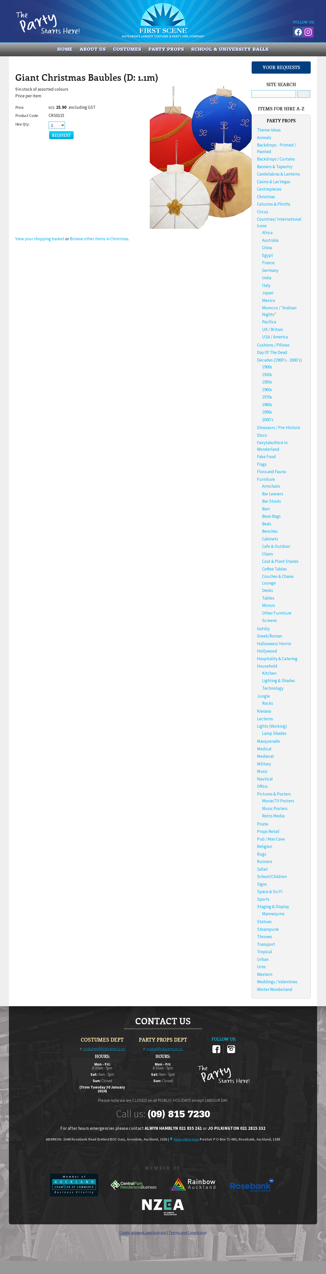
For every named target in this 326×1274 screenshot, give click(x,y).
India (266, 278)
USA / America (275, 337)
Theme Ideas (269, 130)
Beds (266, 524)
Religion (264, 846)
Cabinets (270, 539)
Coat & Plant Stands (280, 561)
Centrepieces (269, 189)
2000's (267, 419)
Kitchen (269, 673)
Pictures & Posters (274, 794)
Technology (272, 688)
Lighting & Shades (278, 680)
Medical (264, 749)
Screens (269, 620)
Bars (266, 509)
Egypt (267, 255)
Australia (270, 240)
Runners (264, 861)
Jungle (263, 696)
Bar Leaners (272, 494)
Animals (264, 137)
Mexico (268, 300)
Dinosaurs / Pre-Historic (279, 427)
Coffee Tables (274, 569)
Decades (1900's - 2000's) (279, 360)
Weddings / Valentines (277, 982)
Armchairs (271, 486)
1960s (267, 389)
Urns (261, 967)
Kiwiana (264, 711)
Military (264, 764)
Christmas (266, 197)
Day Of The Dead (272, 352)
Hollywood (267, 651)
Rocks (267, 703)
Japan (267, 293)
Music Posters (275, 808)
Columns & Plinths (273, 204)
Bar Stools (271, 501)
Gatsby (263, 628)
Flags (262, 464)
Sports (263, 899)
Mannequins (273, 914)
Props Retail (268, 831)
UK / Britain (272, 329)
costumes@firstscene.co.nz (104, 1048)
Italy (266, 285)
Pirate (262, 824)
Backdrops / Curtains (276, 159)
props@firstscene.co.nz (164, 1048)
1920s (267, 374)
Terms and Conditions (188, 1232)
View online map (186, 1139)
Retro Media (273, 816)
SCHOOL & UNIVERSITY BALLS (230, 49)
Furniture (266, 479)
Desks (267, 590)
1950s (267, 382)
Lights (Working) (272, 726)
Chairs (267, 554)
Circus (262, 212)
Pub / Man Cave (271, 839)
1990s (267, 412)
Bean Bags (271, 516)
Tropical (264, 951)
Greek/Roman (269, 636)
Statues (264, 921)
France (268, 263)
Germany (270, 270)
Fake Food (266, 456)
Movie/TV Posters (278, 801)
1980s (267, 404)
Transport (266, 944)
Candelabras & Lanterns (278, 174)
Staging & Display (273, 906)
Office (262, 786)
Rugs (261, 854)
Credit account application (142, 1232)
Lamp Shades (274, 733)
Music (262, 771)
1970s (267, 397)
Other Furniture (276, 613)
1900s (267, 367)
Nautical (265, 779)
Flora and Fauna (271, 471)
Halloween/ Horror (274, 643)
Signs (262, 884)
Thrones (264, 936)
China (267, 247)
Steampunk (268, 929)
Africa (267, 232)
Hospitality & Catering (277, 658)
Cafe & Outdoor (276, 546)
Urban (262, 959)
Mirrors (268, 605)
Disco (262, 435)
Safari (262, 869)
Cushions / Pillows (273, 345)
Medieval (265, 756)
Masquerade (268, 741)
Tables (268, 598)
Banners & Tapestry (274, 166)
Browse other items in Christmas (99, 239)
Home (65, 49)
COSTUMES (127, 49)
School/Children (272, 876)
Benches (270, 531)
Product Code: (27, 115)
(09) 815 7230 (178, 1114)
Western (264, 974)
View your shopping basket (39, 239)
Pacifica (269, 322)
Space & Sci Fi (269, 891)
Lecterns (265, 719)
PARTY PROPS (166, 49)
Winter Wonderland (274, 989)
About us (93, 49)
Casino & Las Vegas (273, 181)
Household (267, 666)
